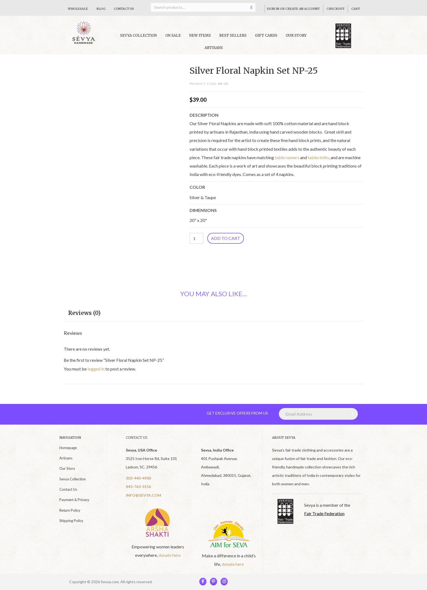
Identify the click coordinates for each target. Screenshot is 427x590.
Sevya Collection (72, 479)
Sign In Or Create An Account (293, 9)
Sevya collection (138, 35)
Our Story (296, 35)
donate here (169, 555)
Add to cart (225, 238)
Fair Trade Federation (324, 513)
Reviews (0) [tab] (84, 313)
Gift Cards (266, 35)
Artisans (214, 47)
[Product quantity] (196, 238)
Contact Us (124, 9)
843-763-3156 (138, 486)
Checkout (335, 9)
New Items (200, 35)
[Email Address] (318, 414)
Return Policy (69, 510)
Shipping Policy (71, 520)
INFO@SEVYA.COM (143, 495)
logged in (96, 368)
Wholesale (78, 9)
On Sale (173, 35)
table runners (287, 157)
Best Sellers (232, 35)
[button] (351, 413)
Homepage (68, 448)
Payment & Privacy (74, 500)
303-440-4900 (138, 478)
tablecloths (318, 157)
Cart (355, 9)
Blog (100, 9)
